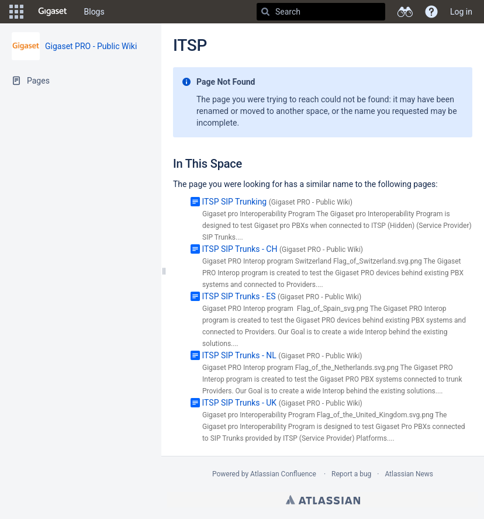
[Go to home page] (52, 11)
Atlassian (323, 499)
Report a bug (351, 474)
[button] (16, 11)
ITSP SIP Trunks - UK (239, 402)
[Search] (265, 11)
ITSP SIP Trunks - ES (238, 296)
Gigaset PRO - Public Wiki (91, 46)
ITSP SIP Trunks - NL (239, 355)
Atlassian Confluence (283, 474)
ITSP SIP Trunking (234, 201)
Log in (461, 11)
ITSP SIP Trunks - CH (239, 249)
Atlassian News (409, 474)
